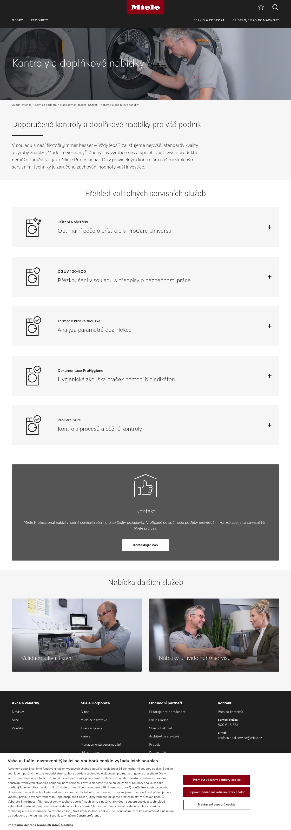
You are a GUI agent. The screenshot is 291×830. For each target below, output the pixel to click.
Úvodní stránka (21, 105)
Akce (15, 720)
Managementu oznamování (100, 744)
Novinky (18, 712)
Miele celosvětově (93, 720)
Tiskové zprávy (91, 728)
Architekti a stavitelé (164, 736)
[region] (145, 791)
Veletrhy (18, 728)
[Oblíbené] (261, 7)
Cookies (67, 825)
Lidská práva (89, 753)
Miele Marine (158, 720)
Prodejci (155, 744)
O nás (84, 712)
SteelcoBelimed (160, 728)
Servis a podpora (209, 20)
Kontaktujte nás (145, 545)
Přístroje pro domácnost (255, 20)
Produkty (39, 20)
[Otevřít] (269, 227)
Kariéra (85, 736)
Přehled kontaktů (230, 712)
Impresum (15, 825)
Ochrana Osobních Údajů (42, 825)
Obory (17, 20)
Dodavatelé (157, 753)
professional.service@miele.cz (240, 738)
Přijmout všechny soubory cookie (217, 779)
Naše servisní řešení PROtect (78, 105)
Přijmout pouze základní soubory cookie (216, 792)
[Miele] (145, 7)
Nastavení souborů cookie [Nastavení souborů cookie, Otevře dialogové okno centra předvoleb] (216, 804)
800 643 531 (228, 725)
